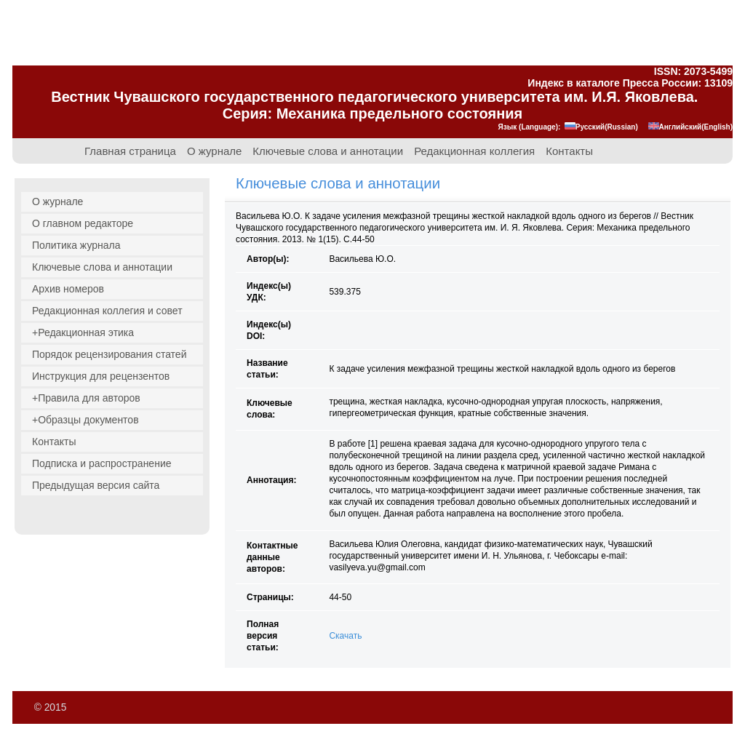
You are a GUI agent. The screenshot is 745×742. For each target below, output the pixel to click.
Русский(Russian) (601, 127)
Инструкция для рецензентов (101, 376)
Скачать (345, 636)
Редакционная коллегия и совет (107, 310)
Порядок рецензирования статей (109, 354)
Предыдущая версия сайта (95, 485)
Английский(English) (690, 127)
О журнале (214, 151)
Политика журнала (76, 245)
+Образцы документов (85, 420)
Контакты (569, 151)
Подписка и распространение (102, 463)
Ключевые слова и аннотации (327, 151)
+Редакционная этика (83, 332)
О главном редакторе (82, 223)
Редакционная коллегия (474, 151)
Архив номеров (68, 289)
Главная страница (130, 151)
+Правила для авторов (86, 398)
